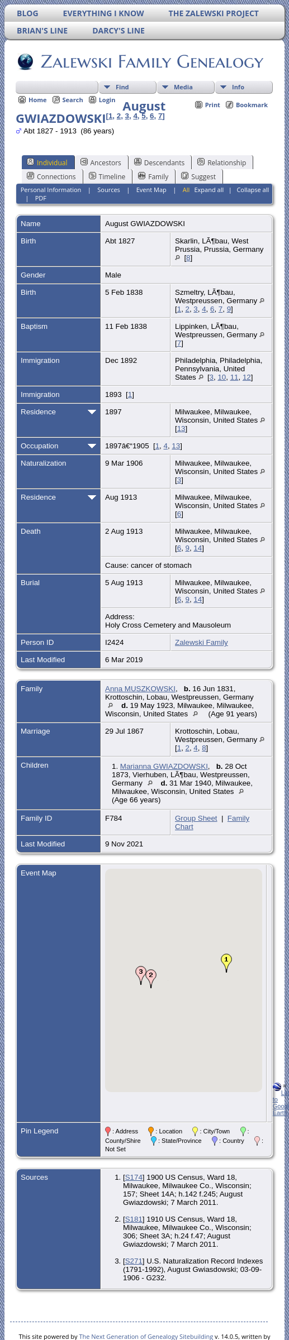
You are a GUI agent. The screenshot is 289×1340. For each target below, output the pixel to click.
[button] (226, 963)
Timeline (107, 176)
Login (107, 99)
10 (221, 377)
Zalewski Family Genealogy (151, 61)
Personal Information (51, 189)
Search (73, 99)
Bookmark (252, 104)
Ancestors (100, 162)
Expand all (209, 189)
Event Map (151, 189)
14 (197, 548)
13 (181, 428)
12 (247, 377)
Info (238, 87)
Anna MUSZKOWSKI (140, 689)
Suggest (198, 176)
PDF (40, 198)
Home (38, 99)
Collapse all (252, 189)
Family (153, 176)
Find (122, 87)
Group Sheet (196, 818)
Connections (51, 176)
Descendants (159, 162)
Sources (108, 189)
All (186, 189)
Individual (47, 162)
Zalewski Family (201, 642)
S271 (134, 1261)
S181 (134, 1219)
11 (234, 377)
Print (212, 104)
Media (183, 87)
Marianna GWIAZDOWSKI (164, 766)
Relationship (221, 162)
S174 (134, 1177)
